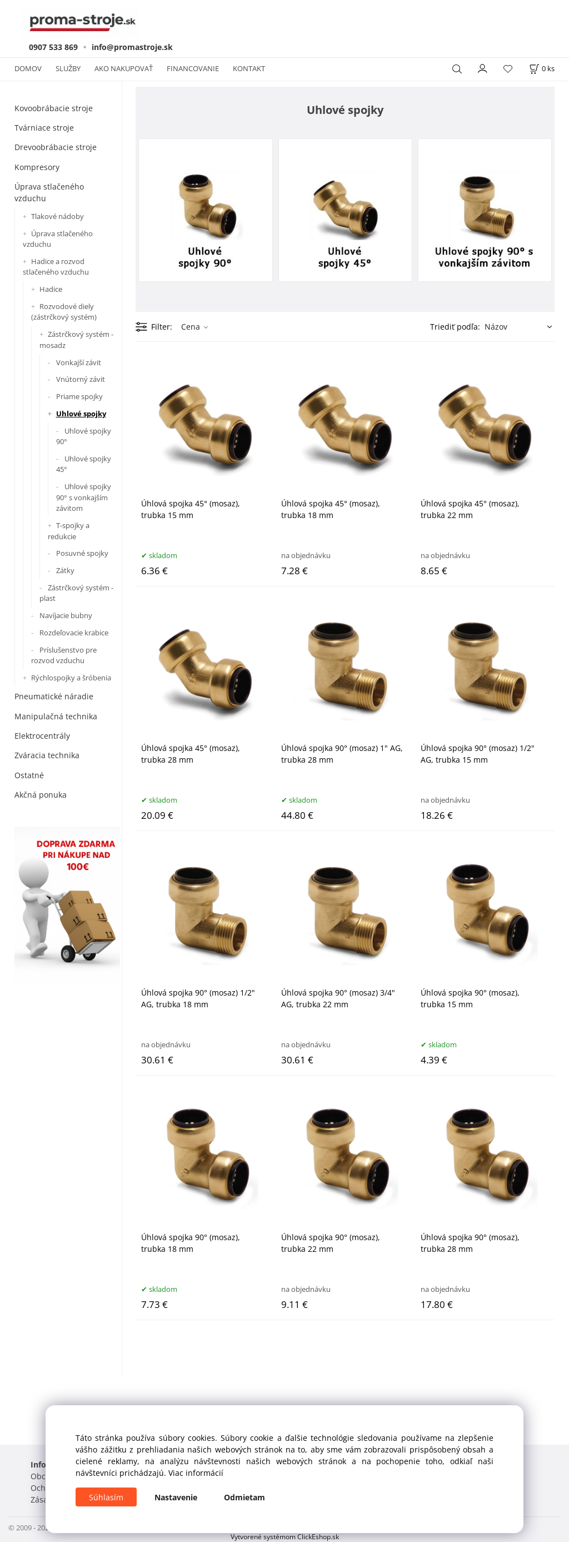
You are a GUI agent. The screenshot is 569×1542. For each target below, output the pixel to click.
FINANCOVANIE (193, 68)
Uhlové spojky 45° (83, 464)
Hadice (50, 289)
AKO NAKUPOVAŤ (123, 68)
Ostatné (29, 775)
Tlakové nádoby (57, 216)
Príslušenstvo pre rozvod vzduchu (64, 655)
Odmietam (244, 1497)
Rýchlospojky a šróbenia (71, 678)
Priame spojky (79, 396)
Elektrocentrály (42, 735)
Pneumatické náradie (53, 696)
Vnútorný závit (80, 379)
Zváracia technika (46, 755)
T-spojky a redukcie (68, 530)
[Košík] (542, 68)
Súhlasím (106, 1497)
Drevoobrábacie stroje (55, 147)
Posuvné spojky (82, 553)
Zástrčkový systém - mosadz (76, 339)
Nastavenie (175, 1497)
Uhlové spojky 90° (83, 436)
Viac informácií (195, 1473)
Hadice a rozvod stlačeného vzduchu (56, 266)
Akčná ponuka (40, 794)
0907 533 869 (53, 47)
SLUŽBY (68, 68)
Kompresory (36, 167)
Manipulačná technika (55, 716)
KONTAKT (249, 68)
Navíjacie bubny (65, 615)
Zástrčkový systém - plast (76, 593)
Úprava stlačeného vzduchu (49, 192)
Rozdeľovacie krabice (73, 633)
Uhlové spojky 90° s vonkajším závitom (83, 497)
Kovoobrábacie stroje (53, 108)
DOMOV (28, 68)
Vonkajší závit (78, 362)
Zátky (65, 570)
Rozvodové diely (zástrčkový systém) (64, 311)
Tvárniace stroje (44, 127)
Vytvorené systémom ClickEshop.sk (285, 1536)
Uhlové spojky (81, 414)
